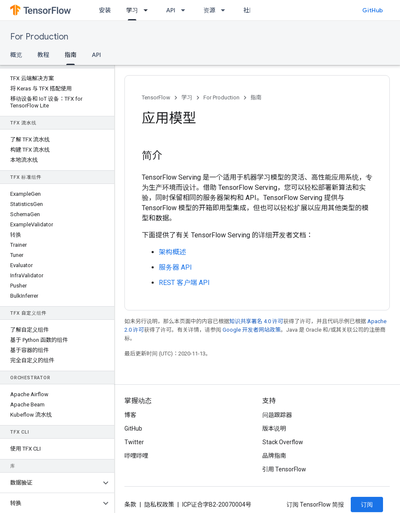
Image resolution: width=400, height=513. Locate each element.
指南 (256, 97)
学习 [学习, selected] (132, 10)
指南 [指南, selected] (70, 55)
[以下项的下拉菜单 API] (185, 10)
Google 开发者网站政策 (252, 330)
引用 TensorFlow (284, 469)
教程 (43, 55)
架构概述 (172, 252)
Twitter (134, 442)
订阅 (367, 504)
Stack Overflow (282, 442)
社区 (249, 10)
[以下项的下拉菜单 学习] (148, 10)
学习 (186, 97)
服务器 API (175, 267)
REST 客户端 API (184, 283)
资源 (209, 10)
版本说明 (274, 428)
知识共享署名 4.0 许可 (256, 321)
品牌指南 (274, 455)
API (170, 10)
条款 (130, 504)
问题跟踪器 (277, 415)
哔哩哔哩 (136, 455)
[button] (50, 483)
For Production (39, 36)
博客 (130, 415)
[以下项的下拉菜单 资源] (225, 10)
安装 (105, 10)
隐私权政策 (159, 504)
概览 (16, 55)
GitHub (372, 10)
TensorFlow (156, 97)
